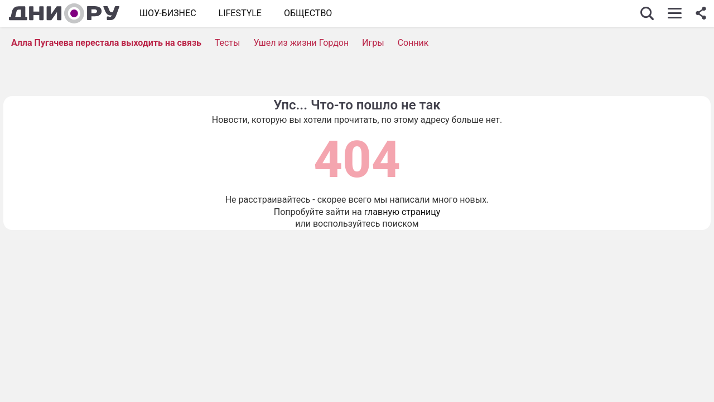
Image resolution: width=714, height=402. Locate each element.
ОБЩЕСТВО (308, 13)
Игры (373, 42)
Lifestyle (240, 13)
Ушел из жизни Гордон (301, 42)
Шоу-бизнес (167, 13)
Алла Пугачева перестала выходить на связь (106, 42)
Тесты (227, 42)
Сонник (413, 42)
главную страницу (402, 212)
